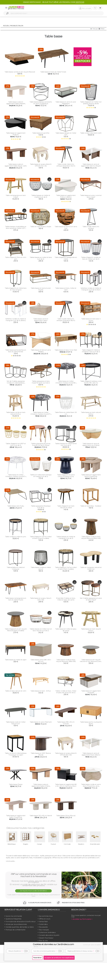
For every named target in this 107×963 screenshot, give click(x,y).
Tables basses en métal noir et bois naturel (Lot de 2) (41, 630)
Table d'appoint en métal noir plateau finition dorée (91, 103)
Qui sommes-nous (46, 916)
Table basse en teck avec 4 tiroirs (91, 319)
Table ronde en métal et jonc (15, 537)
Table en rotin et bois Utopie (40, 226)
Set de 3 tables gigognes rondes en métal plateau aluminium (16, 382)
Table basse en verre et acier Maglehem (66, 103)
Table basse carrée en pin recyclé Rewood (20, 72)
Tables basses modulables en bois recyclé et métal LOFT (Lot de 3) (15, 228)
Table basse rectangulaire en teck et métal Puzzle (15, 599)
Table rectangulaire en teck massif (16, 196)
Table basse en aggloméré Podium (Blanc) (65, 196)
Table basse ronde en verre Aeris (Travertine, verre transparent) (91, 786)
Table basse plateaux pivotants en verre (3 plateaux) (41, 103)
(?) (22, 951)
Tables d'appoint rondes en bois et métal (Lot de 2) (91, 258)
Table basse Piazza (15, 784)
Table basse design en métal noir (66, 134)
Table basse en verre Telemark (41, 722)
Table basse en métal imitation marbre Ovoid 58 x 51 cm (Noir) (65, 382)
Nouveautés (43, 927)
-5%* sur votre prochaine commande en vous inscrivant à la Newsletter (33, 875)
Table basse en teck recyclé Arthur (91, 630)
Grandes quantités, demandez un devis (20, 927)
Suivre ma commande (14, 916)
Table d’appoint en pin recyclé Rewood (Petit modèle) (16, 630)
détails (37, 947)
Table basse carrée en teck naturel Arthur (15, 413)
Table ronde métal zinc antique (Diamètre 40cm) (66, 165)
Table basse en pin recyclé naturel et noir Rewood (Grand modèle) (91, 661)
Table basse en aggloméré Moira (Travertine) (91, 475)
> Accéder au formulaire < (81, 919)
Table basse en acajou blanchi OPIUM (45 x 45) (41, 165)
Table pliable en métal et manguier (16, 568)
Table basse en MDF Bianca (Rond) (41, 754)
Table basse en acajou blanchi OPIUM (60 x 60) (66, 754)
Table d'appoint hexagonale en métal (66, 258)
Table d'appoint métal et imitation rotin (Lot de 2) (91, 351)
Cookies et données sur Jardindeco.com (53, 944)
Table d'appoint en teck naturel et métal (65, 507)
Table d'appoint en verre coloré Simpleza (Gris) (66, 475)
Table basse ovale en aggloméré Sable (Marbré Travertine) (15, 103)
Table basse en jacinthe (40, 133)
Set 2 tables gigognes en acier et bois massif (91, 599)
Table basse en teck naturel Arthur (91, 413)
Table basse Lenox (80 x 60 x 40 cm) (41, 660)
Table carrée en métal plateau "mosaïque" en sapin (16, 754)
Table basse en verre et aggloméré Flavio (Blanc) (91, 754)
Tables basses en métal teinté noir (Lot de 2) (66, 444)
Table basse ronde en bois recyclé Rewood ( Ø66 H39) (66, 660)
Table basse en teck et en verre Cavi (66, 227)
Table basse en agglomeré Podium (15, 134)
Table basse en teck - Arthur (41, 691)
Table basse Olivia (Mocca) (65, 815)
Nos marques (44, 930)
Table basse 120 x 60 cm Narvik (41, 815)
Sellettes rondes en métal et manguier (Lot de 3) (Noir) (91, 289)
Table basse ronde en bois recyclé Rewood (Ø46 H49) (91, 537)
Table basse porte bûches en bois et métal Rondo (15, 351)
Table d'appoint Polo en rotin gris (15, 258)
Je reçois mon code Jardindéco (33, 891)
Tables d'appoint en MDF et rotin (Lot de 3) (16, 444)
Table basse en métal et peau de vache (65, 630)
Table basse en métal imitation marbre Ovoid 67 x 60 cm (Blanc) (15, 476)
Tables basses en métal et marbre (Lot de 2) (40, 196)
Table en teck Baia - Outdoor (90, 506)
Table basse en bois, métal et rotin (65, 289)
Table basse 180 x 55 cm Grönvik (66, 723)
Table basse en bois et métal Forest (53, 72)
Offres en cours (44, 919)
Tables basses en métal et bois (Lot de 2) (41, 258)
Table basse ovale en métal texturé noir (15, 723)
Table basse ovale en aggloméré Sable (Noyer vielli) (16, 165)
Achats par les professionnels (16, 924)
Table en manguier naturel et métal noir (91, 568)
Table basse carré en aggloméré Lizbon (40, 319)
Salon (20, 25)
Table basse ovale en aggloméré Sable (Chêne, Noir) (41, 786)
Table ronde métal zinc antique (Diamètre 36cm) (66, 319)
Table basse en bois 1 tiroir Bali (66, 350)
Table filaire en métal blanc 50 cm (66, 413)
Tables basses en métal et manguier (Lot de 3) (66, 537)
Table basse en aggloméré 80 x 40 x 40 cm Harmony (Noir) (66, 785)
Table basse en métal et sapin (15, 660)
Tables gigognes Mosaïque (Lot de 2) (40, 507)
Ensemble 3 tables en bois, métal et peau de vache (65, 599)
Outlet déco (43, 924)
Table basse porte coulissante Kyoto (91, 723)
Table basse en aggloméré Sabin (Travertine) (15, 816)
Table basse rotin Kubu (15, 506)
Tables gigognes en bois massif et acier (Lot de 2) (41, 382)
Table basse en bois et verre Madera (41, 351)
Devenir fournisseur (46, 938)
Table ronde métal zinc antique (91, 227)
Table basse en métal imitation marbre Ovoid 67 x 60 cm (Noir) (41, 414)
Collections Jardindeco (47, 932)
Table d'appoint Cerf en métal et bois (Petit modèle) (66, 568)
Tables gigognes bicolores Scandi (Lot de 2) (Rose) (40, 444)
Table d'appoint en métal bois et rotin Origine (15, 289)
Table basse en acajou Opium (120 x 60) (40, 599)
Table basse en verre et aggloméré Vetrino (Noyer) (91, 165)
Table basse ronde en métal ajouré (41, 568)
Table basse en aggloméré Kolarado (91, 691)
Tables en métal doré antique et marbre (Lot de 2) (40, 475)
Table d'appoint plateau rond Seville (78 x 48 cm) (90, 382)
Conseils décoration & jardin (49, 935)
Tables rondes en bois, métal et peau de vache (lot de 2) (65, 691)
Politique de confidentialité (15, 930)
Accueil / (6, 25)
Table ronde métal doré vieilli (90, 133)
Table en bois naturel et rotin (15, 691)
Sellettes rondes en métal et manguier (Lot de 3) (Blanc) (15, 319)
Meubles (13, 25)
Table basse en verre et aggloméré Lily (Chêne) (90, 444)
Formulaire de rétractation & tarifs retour (21, 921)
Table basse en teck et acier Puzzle (41, 289)
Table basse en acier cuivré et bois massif (91, 196)
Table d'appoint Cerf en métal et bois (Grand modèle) (41, 537)
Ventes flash (43, 921)
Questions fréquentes (13, 919)
